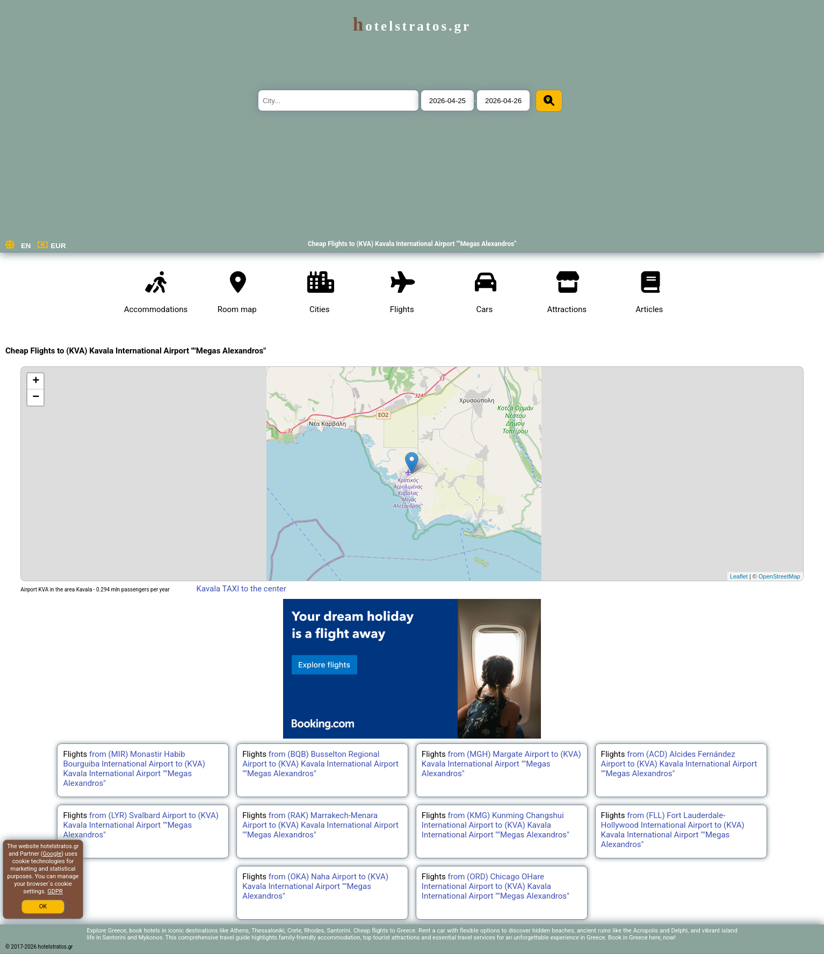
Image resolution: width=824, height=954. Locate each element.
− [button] (35, 397)
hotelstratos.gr (412, 26)
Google (52, 853)
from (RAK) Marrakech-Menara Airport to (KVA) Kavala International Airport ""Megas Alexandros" (320, 825)
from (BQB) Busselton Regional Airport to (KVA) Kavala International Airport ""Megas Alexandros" (320, 763)
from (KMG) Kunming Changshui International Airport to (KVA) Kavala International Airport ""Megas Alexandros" (495, 825)
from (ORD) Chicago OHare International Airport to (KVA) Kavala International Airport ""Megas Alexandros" (495, 886)
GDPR (54, 891)
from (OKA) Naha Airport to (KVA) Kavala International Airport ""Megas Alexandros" (315, 886)
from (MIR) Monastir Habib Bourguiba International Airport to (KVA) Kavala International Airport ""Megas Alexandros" (134, 768)
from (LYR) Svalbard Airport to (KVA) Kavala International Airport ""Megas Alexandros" (141, 825)
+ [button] (35, 381)
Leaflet (739, 576)
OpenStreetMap (779, 576)
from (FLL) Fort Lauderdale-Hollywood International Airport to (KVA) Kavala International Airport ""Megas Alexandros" (673, 830)
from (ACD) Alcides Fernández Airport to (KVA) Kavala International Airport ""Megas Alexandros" (679, 763)
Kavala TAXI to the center (241, 589)
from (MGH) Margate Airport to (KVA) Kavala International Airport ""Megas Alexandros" (501, 763)
